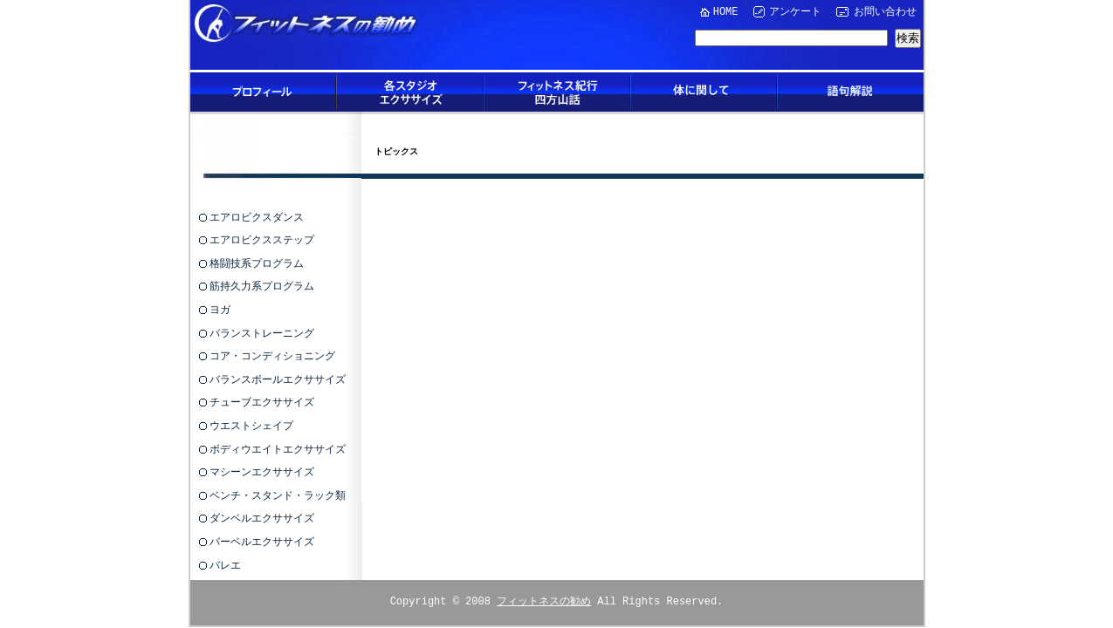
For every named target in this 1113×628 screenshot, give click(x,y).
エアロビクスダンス (257, 216)
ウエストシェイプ (251, 425)
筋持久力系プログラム (262, 285)
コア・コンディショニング (272, 355)
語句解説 (850, 92)
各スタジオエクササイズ (410, 92)
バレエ (225, 564)
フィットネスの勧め (544, 600)
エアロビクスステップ (262, 239)
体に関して (703, 92)
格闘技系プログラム (257, 263)
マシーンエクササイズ (262, 471)
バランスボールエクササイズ (278, 379)
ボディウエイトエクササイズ (278, 448)
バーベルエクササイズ (262, 541)
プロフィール (263, 92)
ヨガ (220, 309)
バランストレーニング (262, 332)
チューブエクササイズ (262, 401)
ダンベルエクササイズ (262, 517)
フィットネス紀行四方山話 (557, 92)
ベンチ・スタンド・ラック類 (278, 495)
